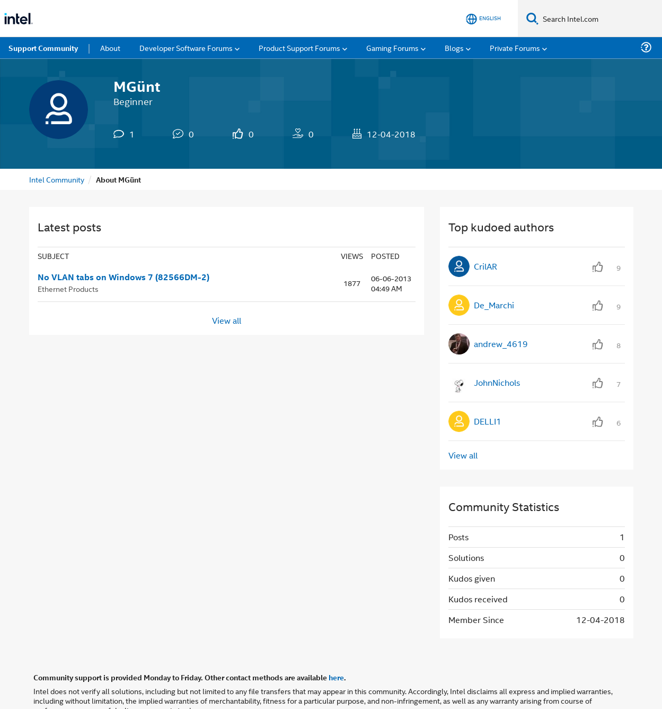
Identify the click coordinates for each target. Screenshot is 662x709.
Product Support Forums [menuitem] (299, 47)
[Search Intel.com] (600, 18)
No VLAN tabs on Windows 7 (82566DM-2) (123, 277)
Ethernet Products (68, 288)
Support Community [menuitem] (43, 48)
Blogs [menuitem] (454, 47)
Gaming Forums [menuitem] (392, 47)
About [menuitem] (110, 47)
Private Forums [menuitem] (515, 47)
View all (226, 320)
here (336, 677)
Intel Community (56, 179)
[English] (483, 19)
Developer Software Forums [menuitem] (186, 47)
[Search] (532, 18)
